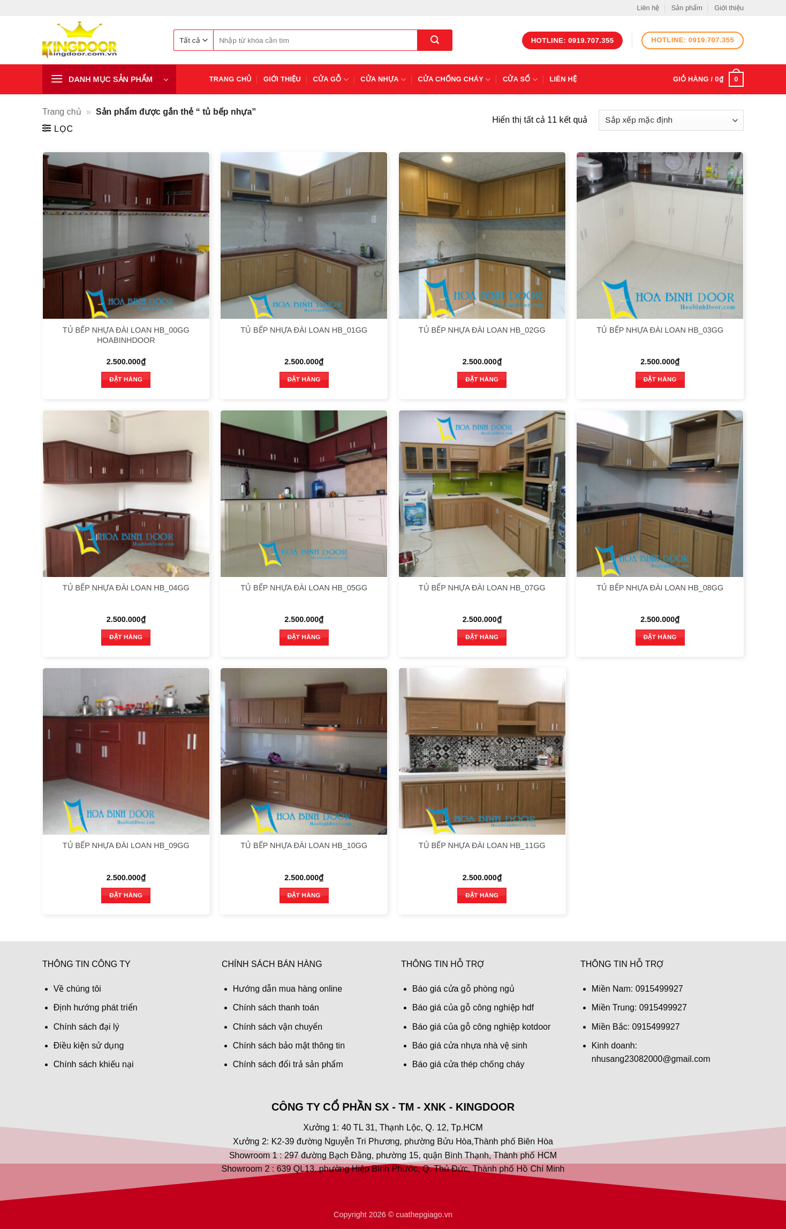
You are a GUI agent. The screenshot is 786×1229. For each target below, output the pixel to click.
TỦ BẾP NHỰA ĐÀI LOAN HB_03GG (659, 330)
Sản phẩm (686, 8)
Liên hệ (648, 8)
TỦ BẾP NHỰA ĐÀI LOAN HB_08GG (659, 587)
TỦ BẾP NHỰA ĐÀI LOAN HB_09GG (126, 845)
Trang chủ (230, 79)
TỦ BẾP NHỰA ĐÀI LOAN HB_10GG (303, 845)
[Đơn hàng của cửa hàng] (671, 120)
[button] (109, 79)
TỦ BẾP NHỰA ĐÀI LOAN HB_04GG (126, 587)
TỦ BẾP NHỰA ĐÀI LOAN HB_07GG (482, 587)
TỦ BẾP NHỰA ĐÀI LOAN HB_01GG (303, 330)
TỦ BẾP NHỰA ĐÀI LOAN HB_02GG (482, 330)
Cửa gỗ (331, 79)
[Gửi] (435, 40)
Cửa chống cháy (454, 79)
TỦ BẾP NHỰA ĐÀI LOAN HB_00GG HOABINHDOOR (126, 335)
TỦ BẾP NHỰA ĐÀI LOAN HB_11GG (482, 845)
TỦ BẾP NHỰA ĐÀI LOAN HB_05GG (303, 587)
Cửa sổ (520, 79)
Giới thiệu (729, 8)
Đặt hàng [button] (125, 379)
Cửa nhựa (383, 79)
